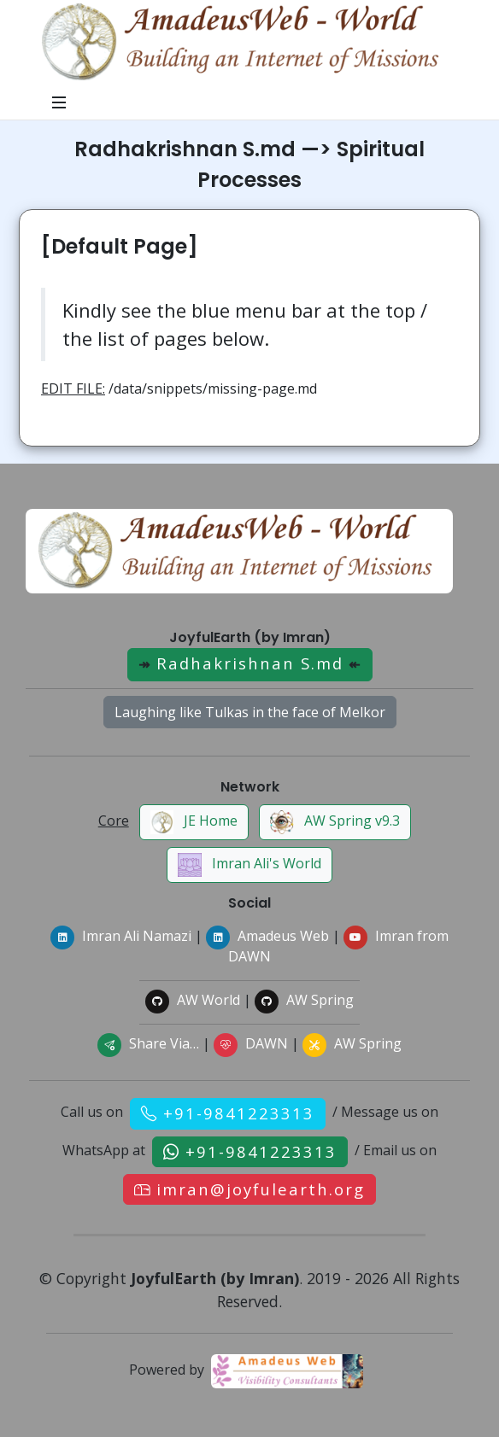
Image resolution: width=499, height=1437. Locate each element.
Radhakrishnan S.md (249, 663)
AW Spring (304, 999)
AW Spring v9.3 (335, 822)
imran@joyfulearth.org (260, 1189)
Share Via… (148, 1043)
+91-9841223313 (238, 1113)
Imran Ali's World (249, 865)
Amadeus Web (267, 935)
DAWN (251, 1043)
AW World (192, 999)
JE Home (194, 822)
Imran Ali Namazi (120, 935)
